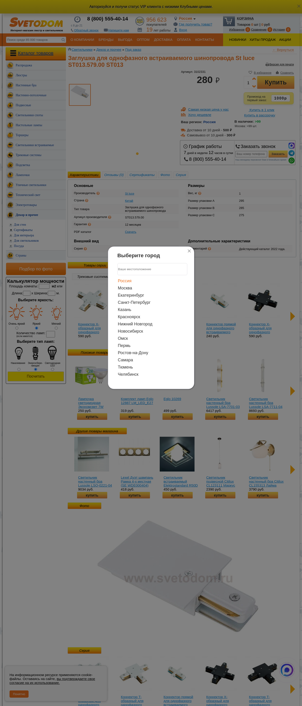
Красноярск (129, 316)
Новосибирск (130, 331)
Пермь (124, 345)
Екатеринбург (131, 295)
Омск (123, 338)
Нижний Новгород (135, 323)
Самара (125, 359)
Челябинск (128, 374)
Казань (124, 309)
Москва (125, 288)
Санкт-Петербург (134, 302)
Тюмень (125, 367)
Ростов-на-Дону (133, 352)
